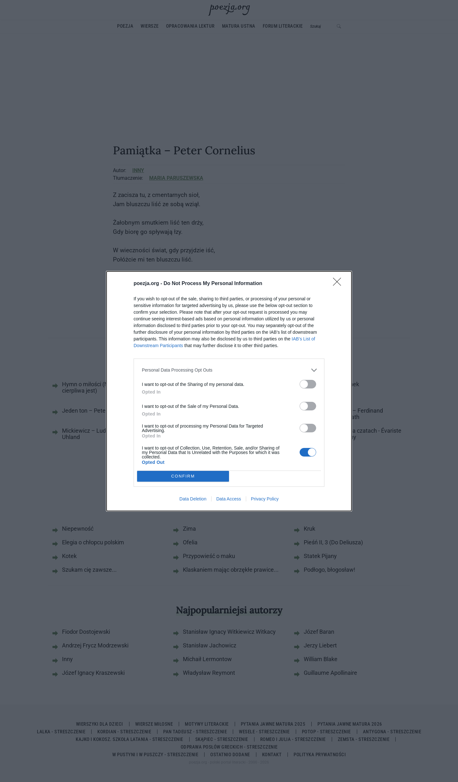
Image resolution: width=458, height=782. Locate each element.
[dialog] (229, 391)
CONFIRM (183, 475)
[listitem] (229, 370)
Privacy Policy (265, 498)
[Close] (339, 284)
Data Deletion (192, 498)
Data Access (228, 498)
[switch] (308, 384)
